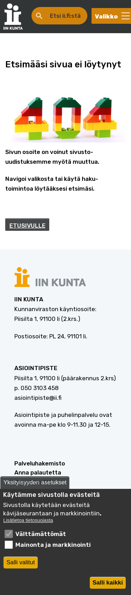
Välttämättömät (40, 538)
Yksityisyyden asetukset (34, 486)
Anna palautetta (37, 472)
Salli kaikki (108, 586)
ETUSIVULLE (27, 225)
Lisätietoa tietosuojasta (28, 524)
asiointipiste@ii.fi (37, 397)
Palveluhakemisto (39, 463)
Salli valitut (20, 566)
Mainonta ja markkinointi (53, 548)
